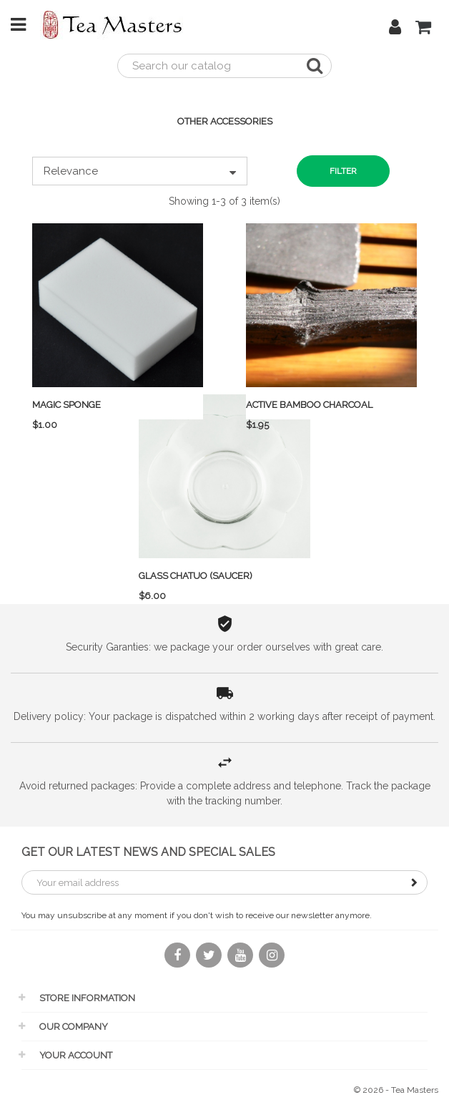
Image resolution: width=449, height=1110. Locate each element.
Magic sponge (66, 404)
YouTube (240, 963)
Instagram (272, 963)
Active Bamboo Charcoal (309, 404)
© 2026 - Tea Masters (396, 1090)
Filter (343, 171)
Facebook (177, 963)
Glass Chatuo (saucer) (195, 575)
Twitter (209, 963)
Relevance (140, 171)
